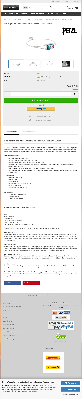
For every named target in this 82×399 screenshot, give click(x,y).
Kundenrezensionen (29, 132)
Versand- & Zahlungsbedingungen (13, 332)
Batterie (24, 14)
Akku (4, 14)
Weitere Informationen (70, 395)
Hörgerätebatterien (37, 14)
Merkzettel (75, 1)
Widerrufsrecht (7, 321)
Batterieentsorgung (8, 324)
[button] (7, 93)
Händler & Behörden (9, 335)
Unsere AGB (6, 310)
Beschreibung (11, 132)
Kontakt (5, 317)
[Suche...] (25, 7)
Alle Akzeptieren (70, 383)
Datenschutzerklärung (29, 391)
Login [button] (65, 1)
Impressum (6, 314)
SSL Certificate (61, 342)
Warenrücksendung (8, 328)
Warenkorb (56, 1)
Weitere (64, 14)
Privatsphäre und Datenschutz (12, 306)
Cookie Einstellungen (9, 339)
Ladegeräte (13, 14)
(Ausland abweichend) (55, 77)
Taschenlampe (53, 14)
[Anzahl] (41, 93)
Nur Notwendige (70, 389)
